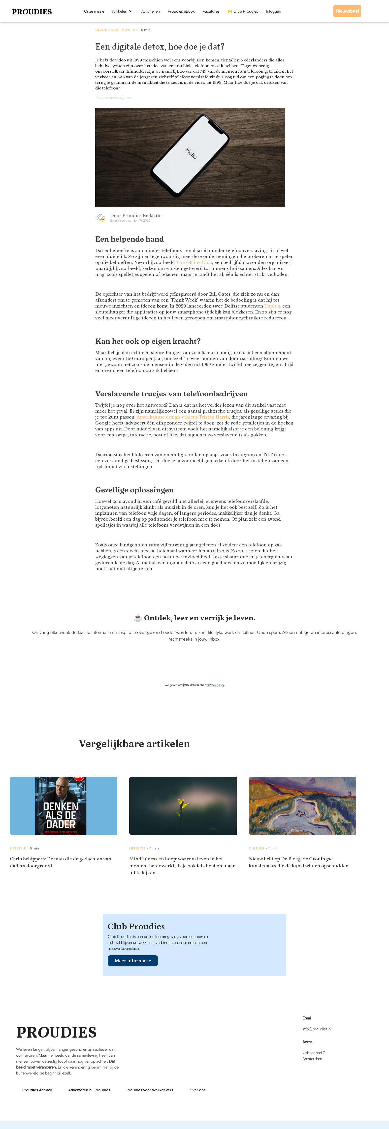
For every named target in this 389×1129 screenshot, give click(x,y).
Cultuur (256, 848)
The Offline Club (194, 262)
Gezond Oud (106, 30)
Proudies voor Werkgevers (150, 1089)
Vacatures (211, 11)
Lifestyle (18, 848)
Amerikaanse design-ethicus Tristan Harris (182, 417)
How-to (129, 30)
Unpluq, (272, 306)
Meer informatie (133, 960)
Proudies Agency (37, 1089)
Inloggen (273, 11)
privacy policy (215, 685)
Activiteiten (150, 11)
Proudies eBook (181, 11)
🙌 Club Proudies (242, 11)
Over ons (197, 1089)
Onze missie (94, 11)
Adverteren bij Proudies (89, 1089)
